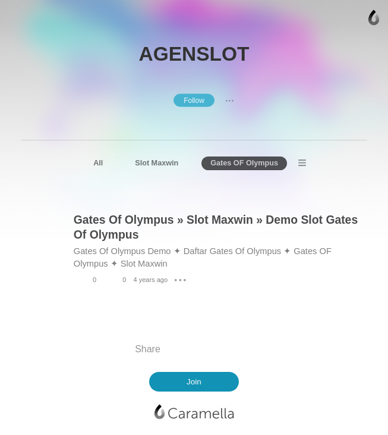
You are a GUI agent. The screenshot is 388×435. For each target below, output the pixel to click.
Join (194, 381)
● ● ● (229, 100)
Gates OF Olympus (244, 163)
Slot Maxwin (156, 163)
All (98, 163)
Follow (194, 100)
